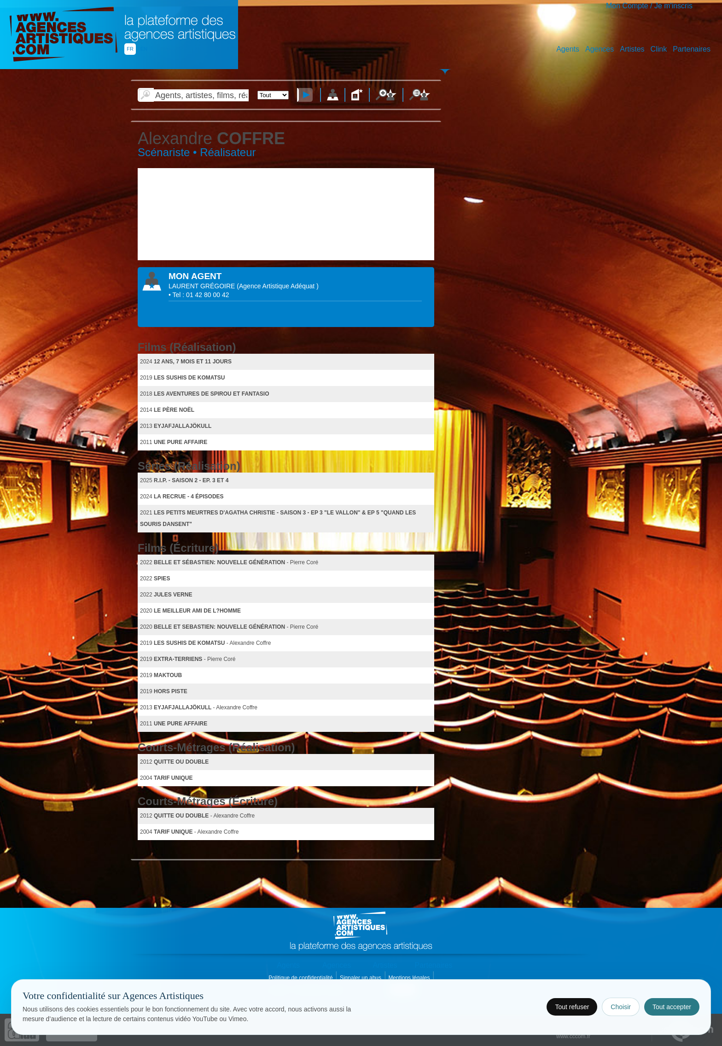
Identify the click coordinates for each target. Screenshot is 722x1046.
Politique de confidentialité (301, 978)
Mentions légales (409, 978)
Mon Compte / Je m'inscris (649, 6)
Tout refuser (572, 1007)
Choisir (621, 1007)
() (277, 286)
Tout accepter (671, 1007)
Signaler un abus (361, 978)
